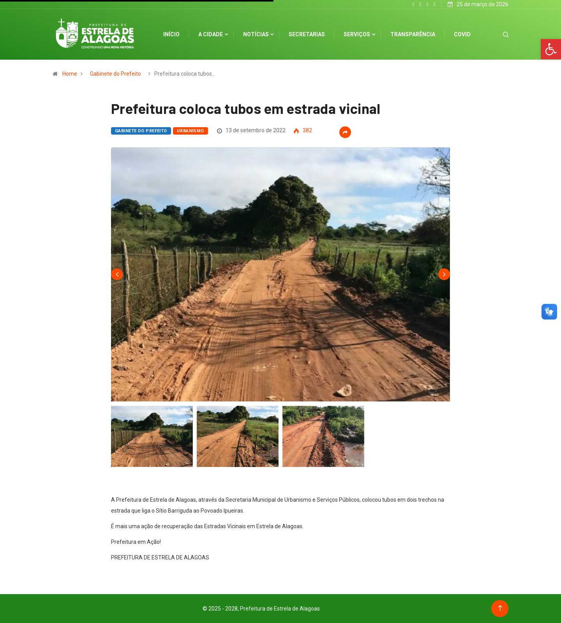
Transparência (412, 34)
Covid (462, 34)
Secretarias (307, 34)
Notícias (256, 34)
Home (69, 74)
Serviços (357, 34)
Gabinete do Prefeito (115, 74)
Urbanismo (190, 130)
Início (171, 34)
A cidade (210, 34)
